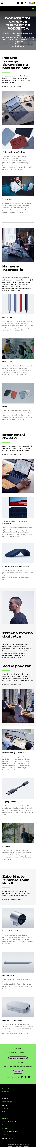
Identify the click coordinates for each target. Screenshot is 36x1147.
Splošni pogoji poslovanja (15, 1144)
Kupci (4, 1111)
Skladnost (5, 1091)
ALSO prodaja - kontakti (9, 1121)
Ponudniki (5, 1114)
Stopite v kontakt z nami (18, 1057)
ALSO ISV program (8, 1134)
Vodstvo (4, 1094)
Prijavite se (18, 1071)
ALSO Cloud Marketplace (10, 1131)
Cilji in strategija (7, 1101)
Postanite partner (7, 1124)
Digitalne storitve (7, 1138)
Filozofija (5, 1098)
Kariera (4, 1104)
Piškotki (27, 1144)
